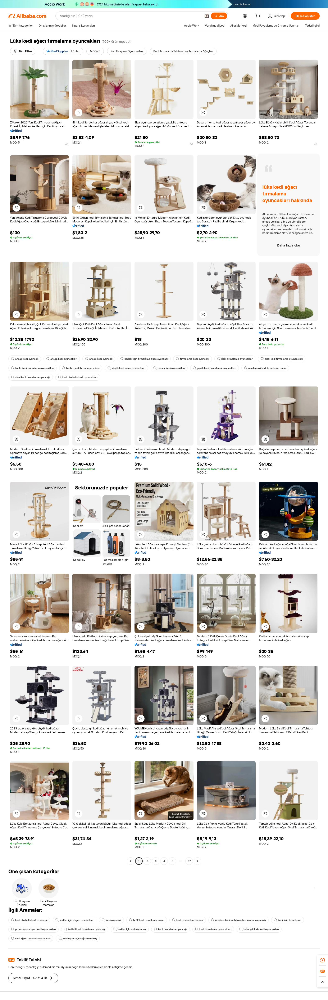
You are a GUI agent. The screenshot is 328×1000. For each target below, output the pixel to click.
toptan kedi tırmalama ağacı (81, 368)
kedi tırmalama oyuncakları (213, 929)
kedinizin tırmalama (287, 920)
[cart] (258, 16)
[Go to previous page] (130, 861)
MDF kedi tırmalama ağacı (146, 920)
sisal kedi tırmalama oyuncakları (282, 359)
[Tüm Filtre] (22, 51)
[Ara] (219, 16)
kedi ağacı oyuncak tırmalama (31, 938)
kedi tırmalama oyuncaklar (235, 359)
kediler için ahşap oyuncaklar (74, 920)
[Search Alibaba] (130, 16)
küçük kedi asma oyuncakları (126, 368)
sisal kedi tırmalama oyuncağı (30, 377)
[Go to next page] (197, 861)
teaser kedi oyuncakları (169, 368)
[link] (322, 960)
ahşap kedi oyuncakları (61, 359)
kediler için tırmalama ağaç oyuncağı (144, 359)
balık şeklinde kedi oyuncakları (259, 929)
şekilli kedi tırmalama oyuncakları (214, 368)
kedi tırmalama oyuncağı (170, 929)
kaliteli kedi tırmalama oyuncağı (84, 929)
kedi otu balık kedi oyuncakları (77, 377)
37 (189, 861)
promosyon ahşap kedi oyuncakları (33, 929)
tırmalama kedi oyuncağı (192, 359)
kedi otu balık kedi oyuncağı (29, 920)
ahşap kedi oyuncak (24, 359)
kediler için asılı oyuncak (129, 929)
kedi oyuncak (111, 920)
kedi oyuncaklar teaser (187, 920)
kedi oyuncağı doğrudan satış (78, 938)
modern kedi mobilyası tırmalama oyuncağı (238, 920)
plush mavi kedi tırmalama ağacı (265, 368)
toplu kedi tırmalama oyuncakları (32, 368)
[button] (206, 15)
